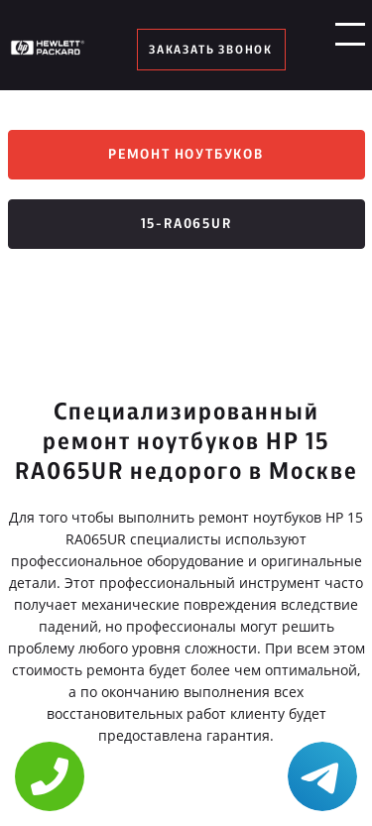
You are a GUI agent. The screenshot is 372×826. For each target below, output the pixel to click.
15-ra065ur (186, 224)
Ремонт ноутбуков (186, 155)
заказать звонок (211, 50)
